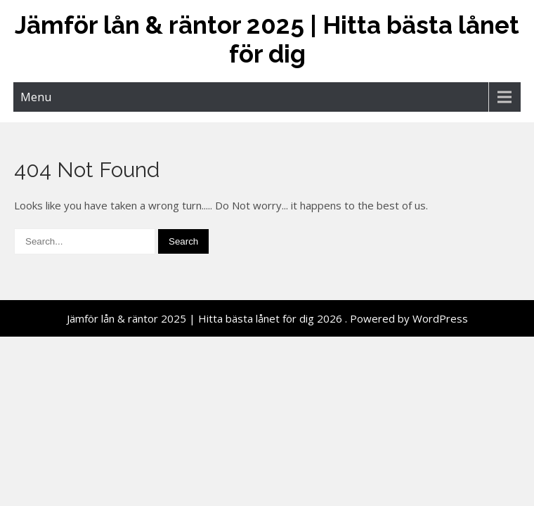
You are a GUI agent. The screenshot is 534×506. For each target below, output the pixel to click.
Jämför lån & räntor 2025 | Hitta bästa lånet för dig (267, 39)
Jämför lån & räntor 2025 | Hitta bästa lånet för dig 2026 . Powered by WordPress (267, 318)
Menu (35, 97)
